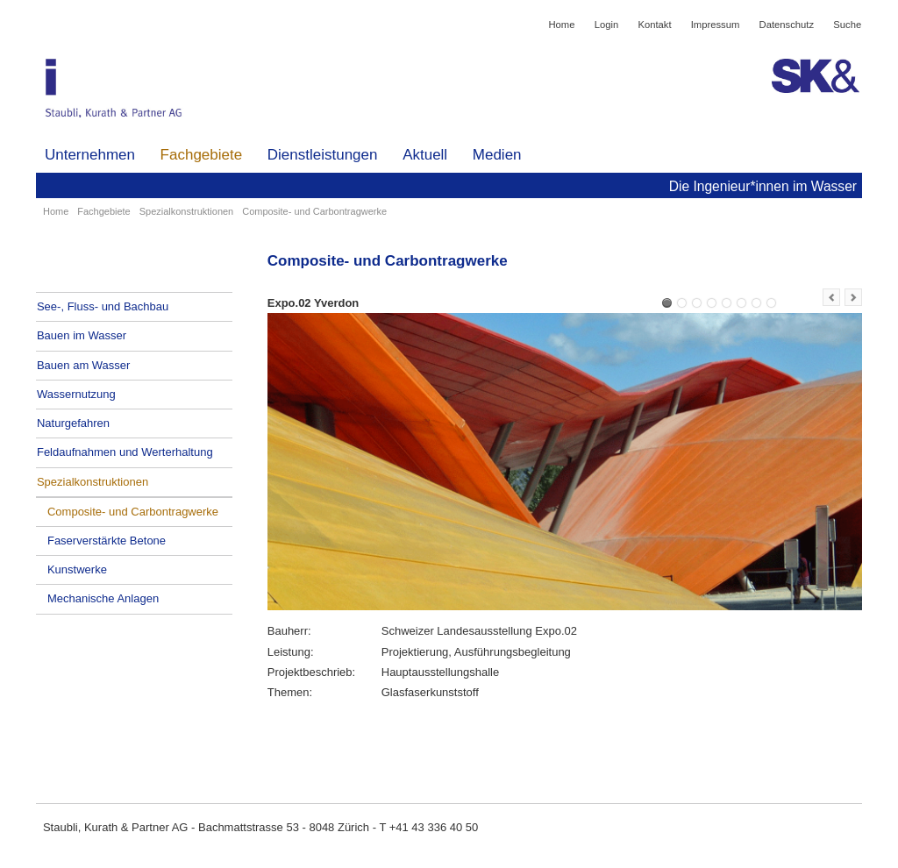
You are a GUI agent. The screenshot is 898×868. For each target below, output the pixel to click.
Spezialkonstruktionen (186, 211)
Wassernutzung (76, 394)
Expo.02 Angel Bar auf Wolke (697, 303)
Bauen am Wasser (83, 365)
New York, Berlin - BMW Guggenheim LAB (771, 303)
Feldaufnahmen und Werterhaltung (125, 452)
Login (607, 24)
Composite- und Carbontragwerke (132, 511)
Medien (497, 154)
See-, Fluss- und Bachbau (102, 306)
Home (561, 24)
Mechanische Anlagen (103, 598)
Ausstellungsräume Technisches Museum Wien (727, 303)
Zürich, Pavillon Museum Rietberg (756, 303)
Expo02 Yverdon (712, 303)
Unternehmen (90, 154)
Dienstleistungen (322, 154)
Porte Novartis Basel (741, 303)
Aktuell (425, 154)
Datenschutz (787, 24)
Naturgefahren (73, 423)
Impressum (715, 24)
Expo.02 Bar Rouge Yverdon (682, 303)
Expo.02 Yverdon (667, 303)
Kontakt (654, 24)
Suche (847, 24)
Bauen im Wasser (81, 335)
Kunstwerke (77, 569)
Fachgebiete (201, 154)
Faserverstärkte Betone (106, 540)
